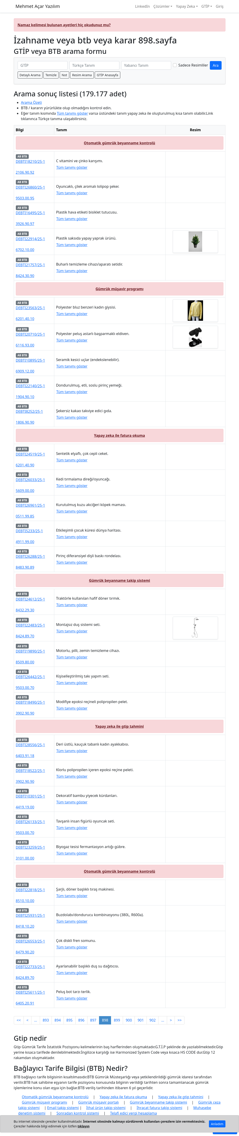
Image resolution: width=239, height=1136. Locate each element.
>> (179, 1020)
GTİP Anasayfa (107, 75)
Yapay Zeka (185, 6)
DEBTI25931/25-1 (30, 915)
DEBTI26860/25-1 (30, 187)
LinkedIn (142, 6)
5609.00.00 (25, 490)
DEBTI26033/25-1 (30, 479)
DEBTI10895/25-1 (30, 360)
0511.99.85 (25, 516)
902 (152, 1020)
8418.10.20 (25, 926)
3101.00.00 (25, 858)
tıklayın (84, 1126)
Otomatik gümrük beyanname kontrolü (119, 142)
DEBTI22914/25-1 (30, 238)
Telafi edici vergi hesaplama (133, 1113)
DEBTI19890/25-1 (30, 651)
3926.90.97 (25, 223)
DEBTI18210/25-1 (30, 161)
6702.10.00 (25, 249)
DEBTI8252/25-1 (29, 411)
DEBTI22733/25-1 (30, 966)
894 (57, 1020)
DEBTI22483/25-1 (30, 625)
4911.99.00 (25, 541)
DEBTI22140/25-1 (30, 385)
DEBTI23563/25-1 (30, 307)
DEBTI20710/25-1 (30, 334)
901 (140, 1020)
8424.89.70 (25, 636)
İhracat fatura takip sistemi (159, 1107)
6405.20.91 (25, 1003)
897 (93, 1020)
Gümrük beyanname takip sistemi (119, 580)
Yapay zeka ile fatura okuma (119, 435)
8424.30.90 (25, 275)
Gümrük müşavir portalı (98, 1102)
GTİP (205, 6)
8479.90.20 (25, 952)
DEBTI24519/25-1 (30, 454)
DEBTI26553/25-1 (30, 941)
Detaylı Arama (30, 75)
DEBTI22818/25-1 (30, 889)
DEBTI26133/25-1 (30, 821)
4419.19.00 (25, 807)
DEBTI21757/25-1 (30, 264)
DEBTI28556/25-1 (30, 744)
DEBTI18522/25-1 (30, 770)
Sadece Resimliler (193, 65)
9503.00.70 (25, 687)
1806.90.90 (25, 422)
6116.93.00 (25, 345)
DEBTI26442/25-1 (30, 676)
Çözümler (162, 6)
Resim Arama (82, 75)
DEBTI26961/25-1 (30, 505)
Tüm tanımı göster (72, 113)
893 (46, 1020)
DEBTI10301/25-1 (30, 796)
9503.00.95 (25, 198)
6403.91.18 (25, 755)
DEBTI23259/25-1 (30, 847)
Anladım (217, 1124)
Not (64, 75)
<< (19, 1020)
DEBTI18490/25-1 (30, 702)
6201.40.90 (25, 465)
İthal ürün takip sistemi (106, 1107)
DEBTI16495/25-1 (30, 212)
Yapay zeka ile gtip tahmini (119, 726)
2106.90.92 (25, 172)
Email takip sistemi (63, 1107)
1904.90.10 (25, 396)
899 (117, 1020)
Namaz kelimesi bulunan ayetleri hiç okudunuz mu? (64, 24)
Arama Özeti (31, 102)
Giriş (219, 6)
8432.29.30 (25, 610)
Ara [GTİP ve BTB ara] (216, 65)
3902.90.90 (25, 713)
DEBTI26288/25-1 (30, 556)
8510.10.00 (25, 900)
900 (129, 1020)
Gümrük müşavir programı (120, 288)
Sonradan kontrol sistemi (78, 1113)
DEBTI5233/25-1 (29, 530)
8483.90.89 (25, 567)
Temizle (51, 75)
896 (81, 1020)
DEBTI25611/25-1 (30, 992)
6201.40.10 (25, 318)
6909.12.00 (25, 371)
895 (69, 1020)
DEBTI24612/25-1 (30, 599)
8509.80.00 (25, 662)
